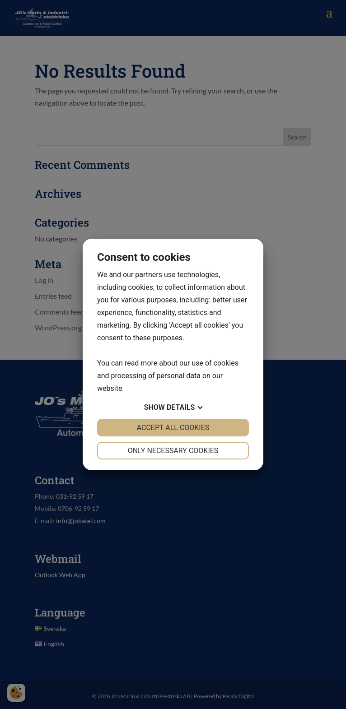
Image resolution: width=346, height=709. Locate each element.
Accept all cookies (173, 427)
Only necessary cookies (173, 450)
